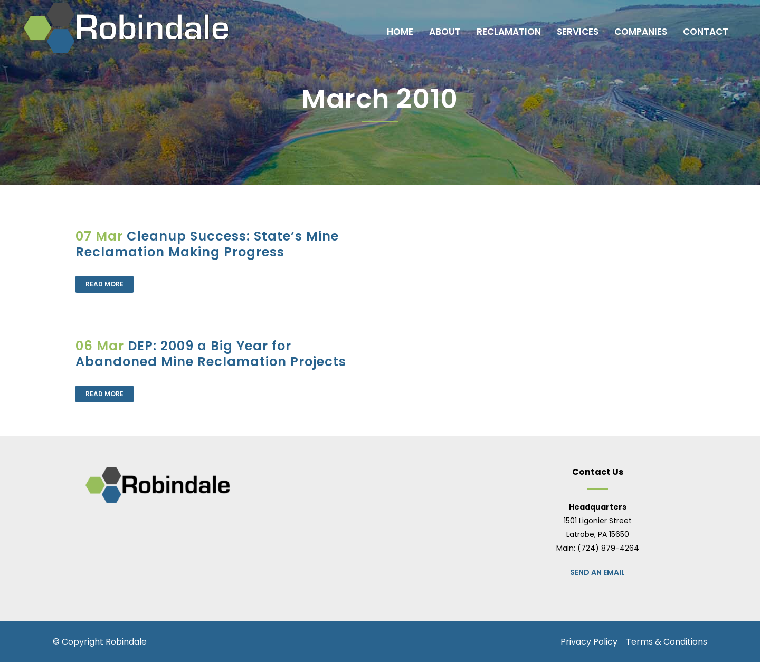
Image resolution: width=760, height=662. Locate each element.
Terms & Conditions (666, 642)
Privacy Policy (589, 642)
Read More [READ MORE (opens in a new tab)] (105, 284)
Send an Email (597, 572)
